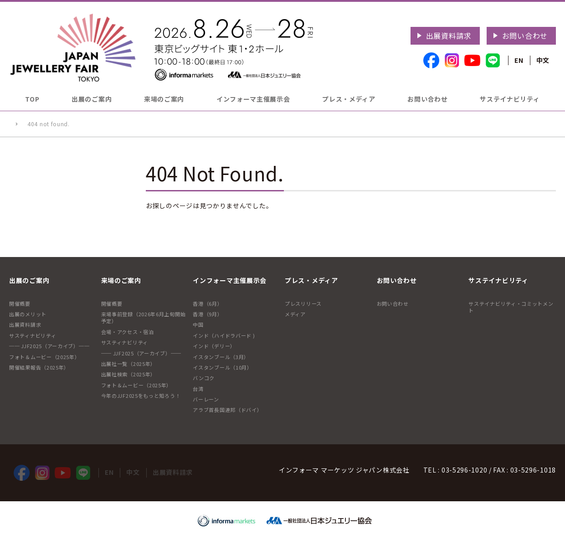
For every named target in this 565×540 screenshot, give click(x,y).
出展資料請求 (449, 35)
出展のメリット (27, 314)
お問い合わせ (525, 35)
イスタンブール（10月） (222, 367)
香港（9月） (207, 314)
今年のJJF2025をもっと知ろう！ (141, 395)
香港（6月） (207, 303)
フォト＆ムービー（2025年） (44, 356)
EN (518, 60)
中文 (543, 60)
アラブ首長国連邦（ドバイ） (227, 409)
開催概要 (20, 303)
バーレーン (206, 399)
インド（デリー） (214, 346)
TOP (32, 98)
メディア (295, 314)
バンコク (204, 377)
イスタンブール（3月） (221, 356)
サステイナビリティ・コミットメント (510, 307)
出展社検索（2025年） (128, 374)
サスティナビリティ (32, 335)
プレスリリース (303, 303)
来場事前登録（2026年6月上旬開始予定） (143, 317)
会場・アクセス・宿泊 (127, 331)
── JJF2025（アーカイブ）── (49, 346)
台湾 (198, 388)
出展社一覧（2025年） (128, 363)
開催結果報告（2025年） (39, 367)
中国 (198, 324)
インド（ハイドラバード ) (224, 335)
